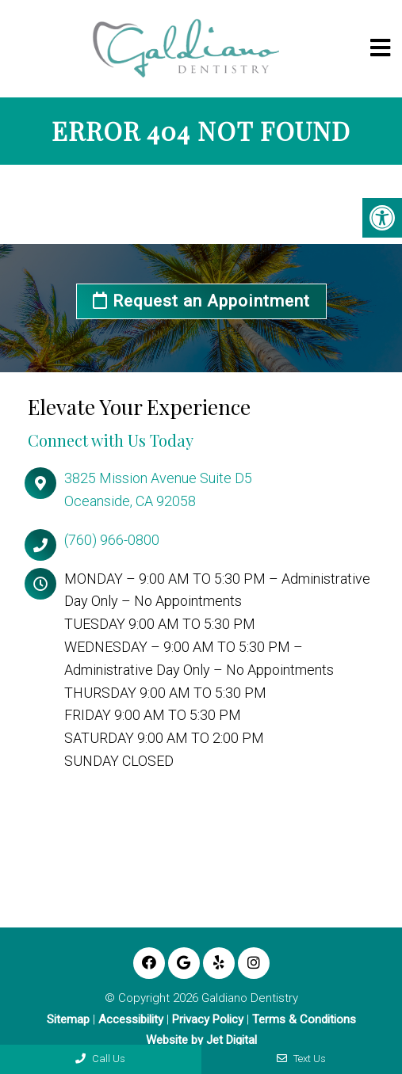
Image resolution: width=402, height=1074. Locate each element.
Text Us (301, 1058)
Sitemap (68, 1020)
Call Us (100, 1058)
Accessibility (130, 1020)
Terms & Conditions (304, 1020)
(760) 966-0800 (111, 539)
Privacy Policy (207, 1020)
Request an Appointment (201, 300)
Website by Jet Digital (201, 1040)
